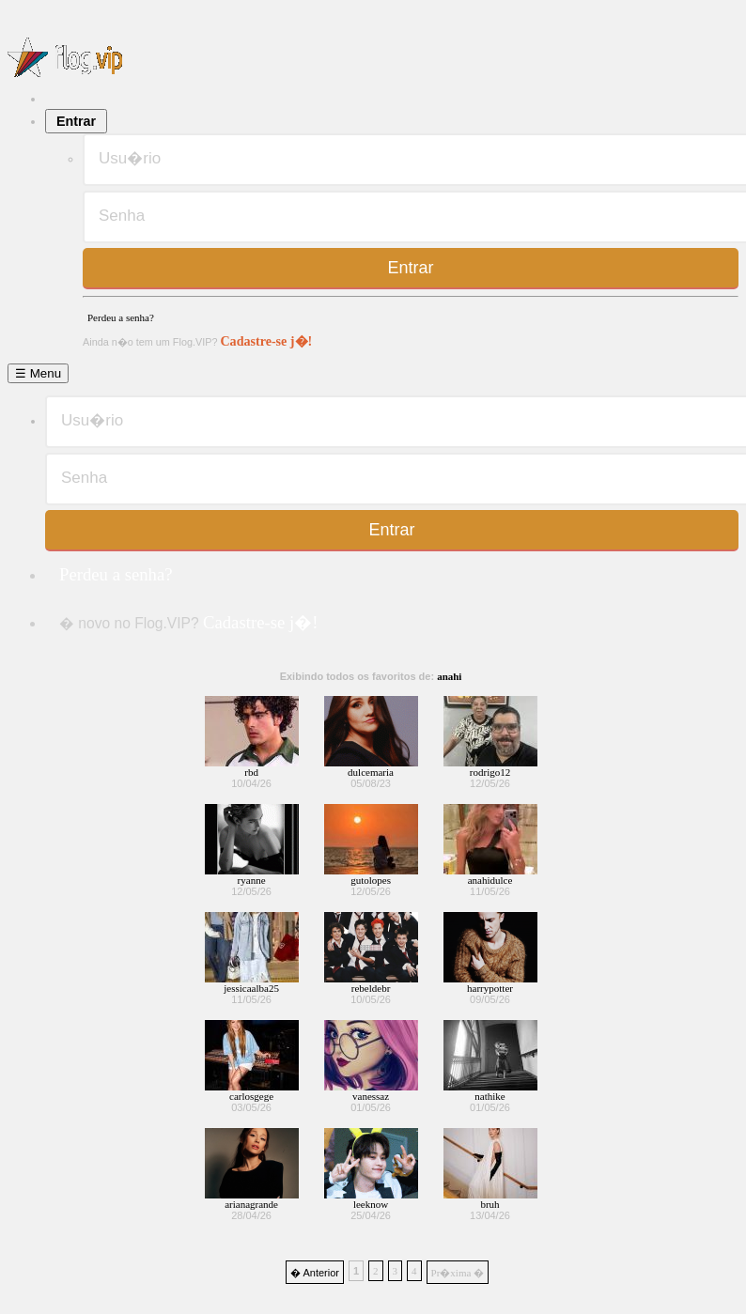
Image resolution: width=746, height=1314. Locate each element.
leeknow (370, 1204)
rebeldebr (371, 988)
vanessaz (370, 1096)
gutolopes (370, 880)
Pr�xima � (458, 1272)
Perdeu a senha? (120, 317)
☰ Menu (38, 373)
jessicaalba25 (251, 988)
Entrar (76, 121)
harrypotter (490, 988)
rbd (251, 772)
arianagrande (251, 1204)
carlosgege (251, 1096)
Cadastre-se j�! (266, 340)
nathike (489, 1096)
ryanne (252, 880)
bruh (489, 1204)
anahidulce (490, 880)
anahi (449, 676)
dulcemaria (371, 772)
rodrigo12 (490, 772)
